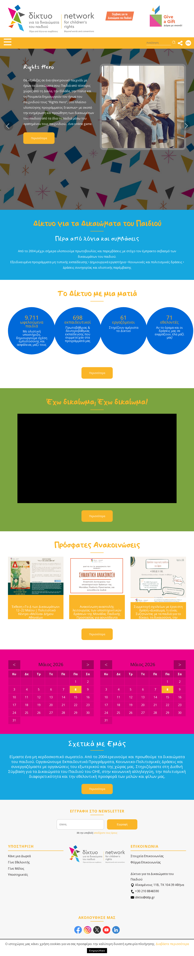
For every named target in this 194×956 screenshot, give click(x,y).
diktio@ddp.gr (143, 897)
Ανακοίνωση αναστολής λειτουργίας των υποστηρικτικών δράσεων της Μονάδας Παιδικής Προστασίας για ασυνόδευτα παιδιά (97, 614)
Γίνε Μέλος (16, 868)
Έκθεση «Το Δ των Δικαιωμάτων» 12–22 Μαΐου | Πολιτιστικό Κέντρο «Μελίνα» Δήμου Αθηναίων (36, 612)
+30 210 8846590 (145, 891)
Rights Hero (38, 67)
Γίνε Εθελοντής (19, 862)
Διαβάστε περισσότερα (172, 944)
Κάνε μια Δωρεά (19, 856)
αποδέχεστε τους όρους (105, 832)
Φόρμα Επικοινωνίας (146, 862)
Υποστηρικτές (18, 874)
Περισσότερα (39, 138)
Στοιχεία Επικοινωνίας (147, 856)
